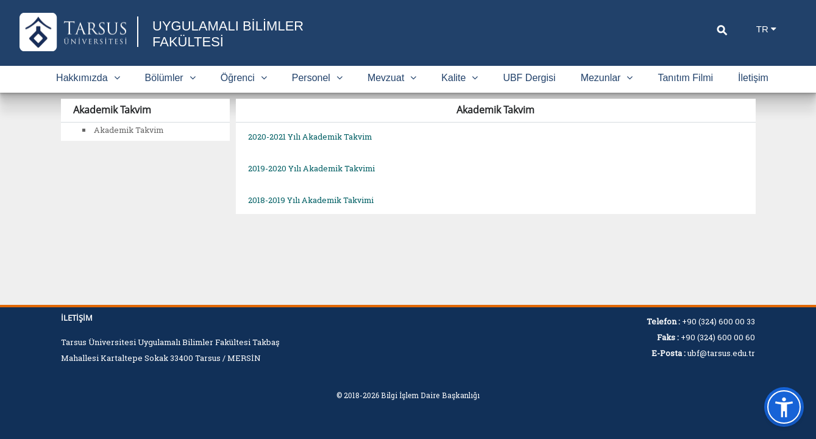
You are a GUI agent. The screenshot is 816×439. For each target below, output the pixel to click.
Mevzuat (391, 78)
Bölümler (170, 78)
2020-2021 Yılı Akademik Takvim (310, 136)
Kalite (459, 78)
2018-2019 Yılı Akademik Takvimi (311, 200)
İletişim (753, 78)
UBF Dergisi (529, 78)
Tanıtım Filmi (685, 78)
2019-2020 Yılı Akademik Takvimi (311, 168)
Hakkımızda (87, 78)
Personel (317, 78)
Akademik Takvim (128, 129)
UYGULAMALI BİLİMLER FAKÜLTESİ (227, 33)
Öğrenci (244, 78)
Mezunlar (607, 78)
